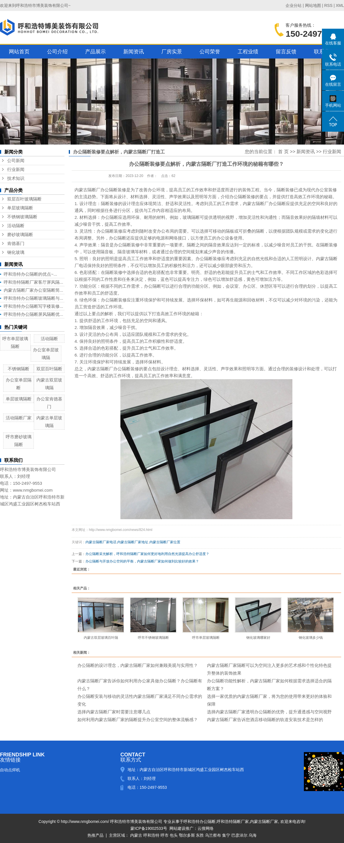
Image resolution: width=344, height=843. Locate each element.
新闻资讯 (133, 51)
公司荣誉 (210, 51)
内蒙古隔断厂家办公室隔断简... (33, 290)
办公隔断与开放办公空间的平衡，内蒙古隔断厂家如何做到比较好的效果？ (142, 561)
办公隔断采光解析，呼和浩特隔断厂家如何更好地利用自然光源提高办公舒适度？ (147, 554)
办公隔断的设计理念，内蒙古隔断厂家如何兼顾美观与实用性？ (137, 665)
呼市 (165, 835)
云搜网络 (206, 828)
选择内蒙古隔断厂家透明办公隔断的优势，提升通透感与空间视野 (269, 711)
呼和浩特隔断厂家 (233, 821)
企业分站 (294, 5)
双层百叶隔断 (49, 368)
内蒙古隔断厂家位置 (164, 542)
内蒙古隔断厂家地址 (132, 542)
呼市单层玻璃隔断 (206, 638)
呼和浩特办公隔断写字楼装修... (33, 306)
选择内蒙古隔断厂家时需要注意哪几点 (113, 711)
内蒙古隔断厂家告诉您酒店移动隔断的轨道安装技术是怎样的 (265, 719)
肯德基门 (15, 243)
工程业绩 (248, 51)
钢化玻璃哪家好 (258, 638)
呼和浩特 (151, 835)
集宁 (226, 835)
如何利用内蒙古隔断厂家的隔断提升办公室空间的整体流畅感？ (137, 719)
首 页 (283, 151)
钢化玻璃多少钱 (311, 638)
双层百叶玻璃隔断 (24, 199)
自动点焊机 (10, 770)
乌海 (253, 835)
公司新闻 (15, 160)
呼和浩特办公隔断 (199, 821)
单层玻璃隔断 (20, 208)
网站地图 (313, 5)
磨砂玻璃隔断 (20, 234)
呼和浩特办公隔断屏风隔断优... (33, 314)
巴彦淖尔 (239, 835)
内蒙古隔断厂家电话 (100, 542)
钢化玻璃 (15, 252)
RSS (328, 5)
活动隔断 (15, 225)
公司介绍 (57, 51)
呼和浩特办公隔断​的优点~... (30, 274)
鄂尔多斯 (187, 835)
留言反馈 (286, 51)
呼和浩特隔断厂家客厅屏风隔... (33, 282)
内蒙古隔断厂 (87, 189)
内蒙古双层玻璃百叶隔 (101, 638)
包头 (174, 835)
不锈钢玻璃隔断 (22, 217)
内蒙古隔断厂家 (264, 821)
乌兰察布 (213, 835)
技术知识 (15, 178)
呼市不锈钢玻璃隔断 (153, 638)
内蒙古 (136, 835)
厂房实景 (171, 51)
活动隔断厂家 (19, 417)
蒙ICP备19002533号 (148, 828)
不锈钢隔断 (18, 368)
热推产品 (95, 835)
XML (340, 5)
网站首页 (19, 51)
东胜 (200, 835)
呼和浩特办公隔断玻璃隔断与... (33, 298)
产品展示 (95, 51)
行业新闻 (15, 169)
